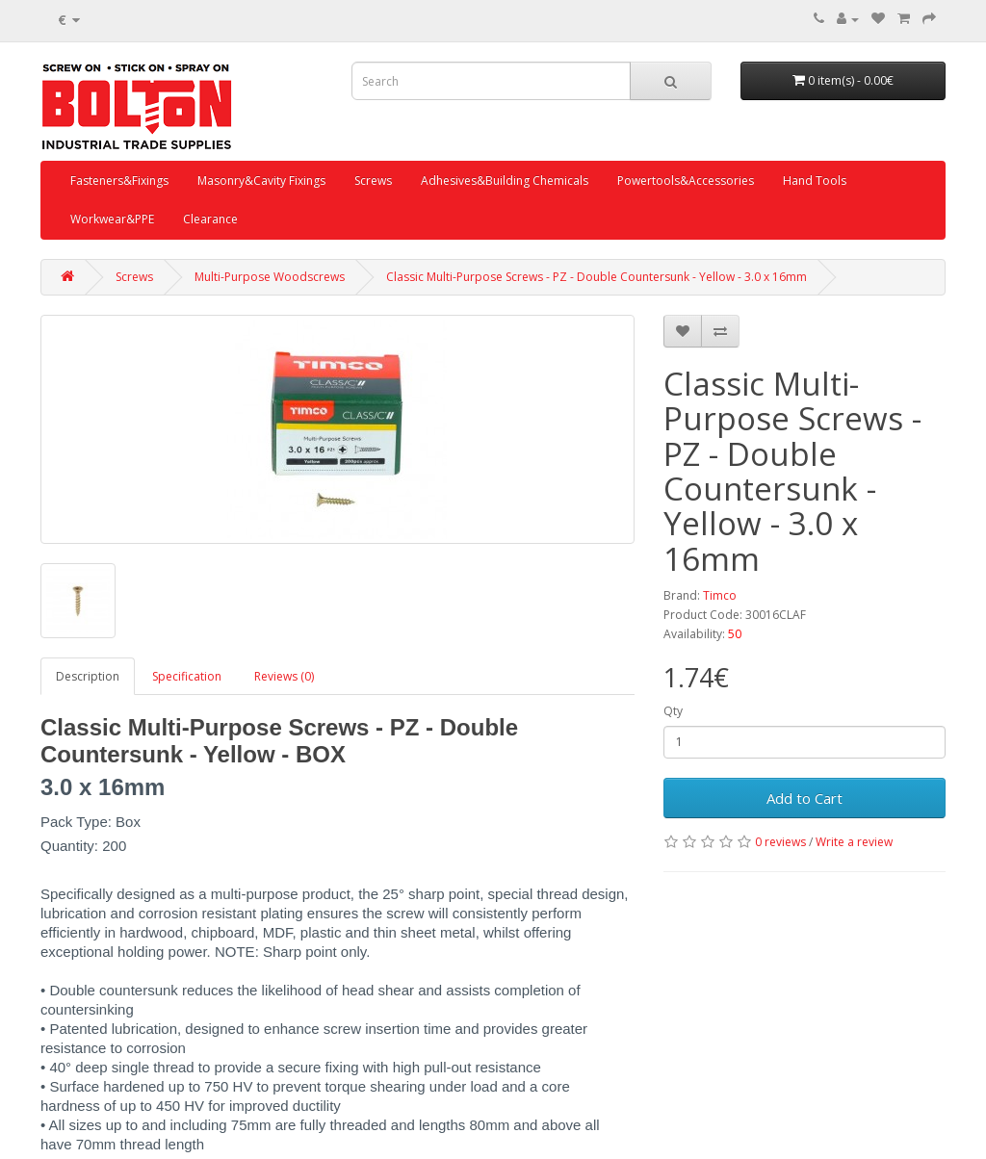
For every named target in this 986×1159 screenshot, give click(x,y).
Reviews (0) (284, 676)
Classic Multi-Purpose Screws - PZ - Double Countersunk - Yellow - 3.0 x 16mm (596, 277)
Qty (673, 711)
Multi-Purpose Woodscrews (270, 277)
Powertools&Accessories (685, 180)
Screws (373, 180)
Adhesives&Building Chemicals (504, 180)
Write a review (854, 842)
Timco (720, 595)
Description (87, 676)
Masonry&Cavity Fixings (261, 180)
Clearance (210, 219)
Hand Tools (814, 180)
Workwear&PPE (112, 219)
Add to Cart (804, 798)
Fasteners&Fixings (119, 180)
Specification (186, 676)
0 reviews (780, 842)
